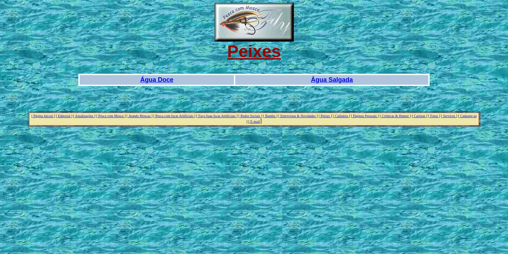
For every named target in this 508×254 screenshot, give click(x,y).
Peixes (325, 116)
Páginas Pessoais (365, 116)
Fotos (434, 116)
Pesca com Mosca (111, 116)
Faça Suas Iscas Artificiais (217, 116)
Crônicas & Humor (395, 116)
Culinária (341, 116)
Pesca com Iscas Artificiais (174, 116)
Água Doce (156, 79)
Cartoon (419, 116)
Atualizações (84, 116)
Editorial (64, 116)
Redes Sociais (250, 116)
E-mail (254, 121)
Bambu (270, 116)
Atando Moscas (139, 116)
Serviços (449, 116)
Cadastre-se (468, 116)
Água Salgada (332, 79)
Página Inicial (43, 116)
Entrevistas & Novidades (297, 116)
